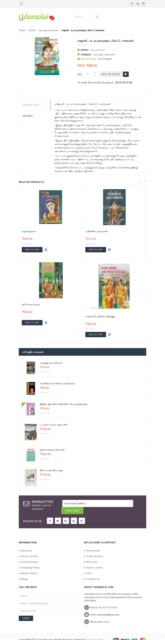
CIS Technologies (94, 632)
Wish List (90, 554)
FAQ (87, 566)
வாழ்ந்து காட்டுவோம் (51, 362)
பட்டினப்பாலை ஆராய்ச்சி (53, 424)
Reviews (27, 116)
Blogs (23, 571)
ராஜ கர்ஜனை (29, 231)
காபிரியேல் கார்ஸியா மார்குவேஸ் (57, 383)
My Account (92, 543)
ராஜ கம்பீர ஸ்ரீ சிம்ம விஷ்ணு (100, 316)
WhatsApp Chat (99, 614)
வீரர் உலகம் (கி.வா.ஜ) (51, 470)
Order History (93, 549)
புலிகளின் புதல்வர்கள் (96, 231)
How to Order (93, 560)
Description (30, 105)
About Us (25, 543)
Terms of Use (28, 549)
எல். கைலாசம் (97, 49)
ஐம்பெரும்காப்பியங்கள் (52, 449)
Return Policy (28, 566)
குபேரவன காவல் (31, 304)
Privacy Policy (28, 554)
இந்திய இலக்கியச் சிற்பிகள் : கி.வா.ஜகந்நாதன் (63, 404)
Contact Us (92, 571)
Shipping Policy (29, 560)
